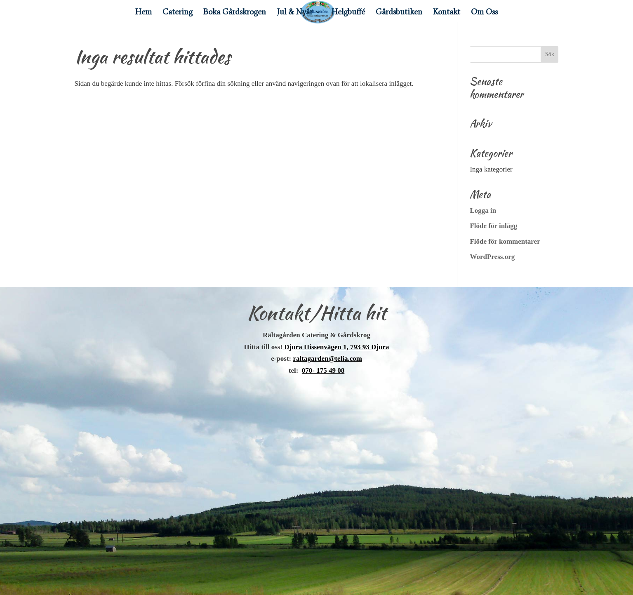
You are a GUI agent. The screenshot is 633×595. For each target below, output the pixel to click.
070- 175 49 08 (323, 370)
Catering (177, 12)
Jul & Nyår (295, 12)
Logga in (483, 210)
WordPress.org (492, 257)
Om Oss (484, 12)
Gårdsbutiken (399, 12)
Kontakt (446, 12)
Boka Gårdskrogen (234, 12)
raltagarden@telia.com (327, 358)
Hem (143, 12)
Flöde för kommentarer (505, 241)
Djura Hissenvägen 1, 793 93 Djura (335, 347)
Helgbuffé (348, 12)
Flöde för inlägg (493, 226)
